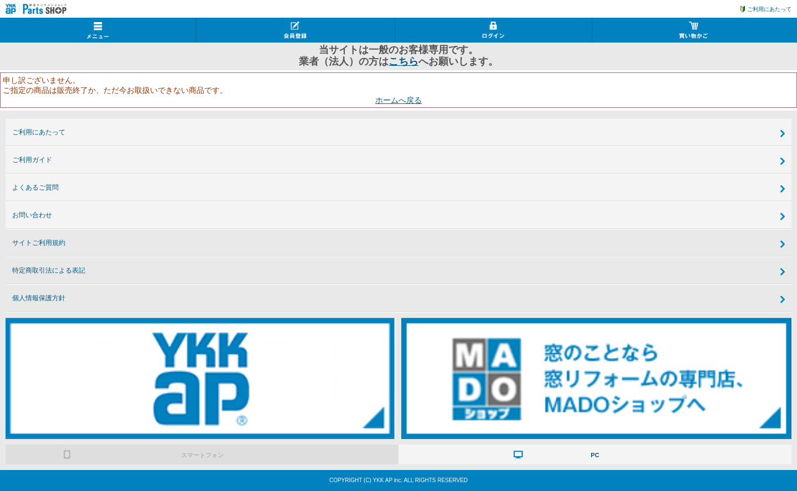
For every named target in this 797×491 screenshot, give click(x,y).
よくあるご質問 (35, 187)
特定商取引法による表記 (48, 270)
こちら (403, 61)
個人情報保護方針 (38, 298)
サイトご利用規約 (38, 243)
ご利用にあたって (769, 9)
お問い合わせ (32, 215)
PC (595, 455)
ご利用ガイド (32, 160)
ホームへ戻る (398, 100)
